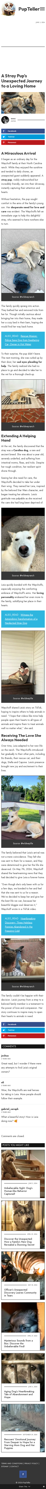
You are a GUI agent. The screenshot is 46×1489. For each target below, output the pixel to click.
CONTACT (14, 1466)
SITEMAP (4, 1466)
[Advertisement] (23, 47)
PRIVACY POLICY (31, 1463)
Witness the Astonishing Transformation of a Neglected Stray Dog (21, 619)
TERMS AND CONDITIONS (12, 1463)
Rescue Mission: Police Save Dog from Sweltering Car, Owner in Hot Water (22, 340)
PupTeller (29, 9)
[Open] (42, 8)
